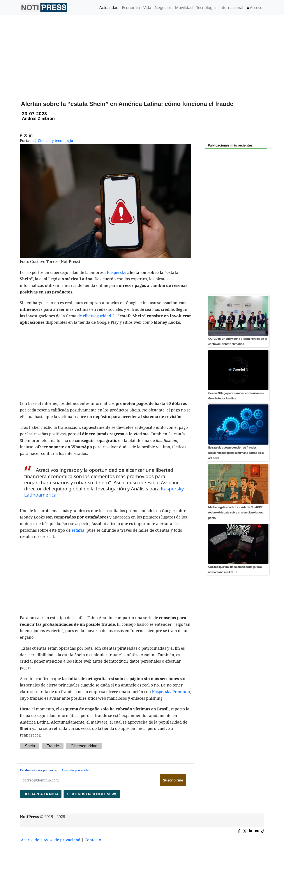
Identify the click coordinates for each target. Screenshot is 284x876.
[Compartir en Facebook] (21, 134)
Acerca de (30, 839)
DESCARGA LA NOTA (41, 794)
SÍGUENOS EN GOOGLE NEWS (91, 794)
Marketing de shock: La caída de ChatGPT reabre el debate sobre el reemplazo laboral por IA (236, 512)
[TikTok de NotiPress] (262, 830)
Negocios (163, 7)
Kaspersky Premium (171, 691)
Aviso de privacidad (76, 770)
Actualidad (108, 7)
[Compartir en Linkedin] (30, 134)
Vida (147, 7)
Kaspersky (116, 272)
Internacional (231, 7)
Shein (30, 746)
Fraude (53, 746)
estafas (78, 530)
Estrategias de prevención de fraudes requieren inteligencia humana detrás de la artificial (236, 453)
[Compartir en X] (25, 134)
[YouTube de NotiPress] (257, 830)
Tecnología (206, 7)
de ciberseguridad (94, 315)
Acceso (255, 7)
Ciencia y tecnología (55, 140)
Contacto (93, 839)
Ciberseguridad (84, 746)
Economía (131, 7)
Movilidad (184, 7)
